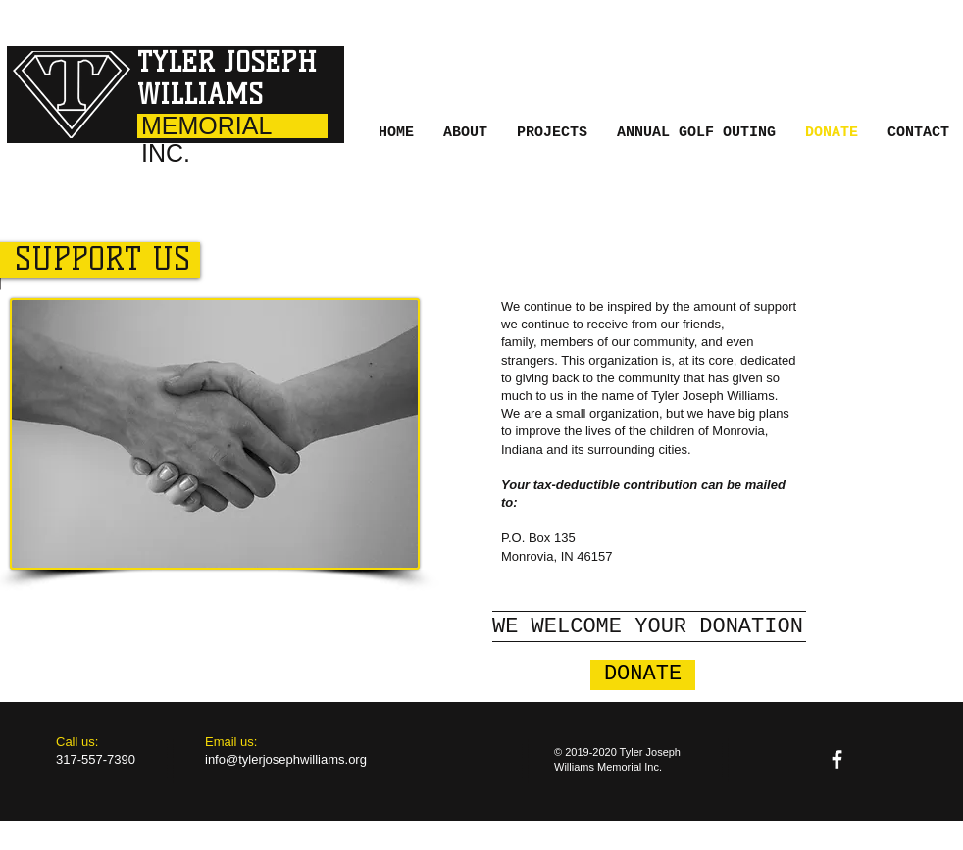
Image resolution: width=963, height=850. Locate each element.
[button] (642, 675)
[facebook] (837, 759)
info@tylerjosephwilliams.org (286, 759)
